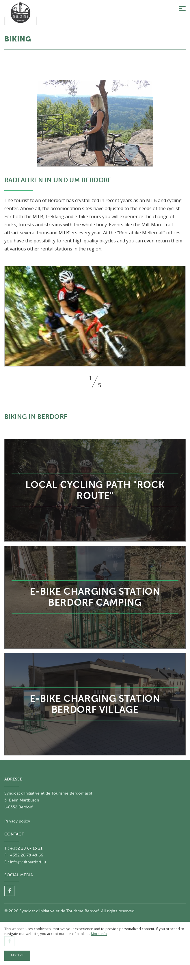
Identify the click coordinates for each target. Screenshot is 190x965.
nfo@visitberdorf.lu (28, 862)
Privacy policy (17, 821)
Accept (17, 955)
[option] (95, 316)
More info (99, 933)
